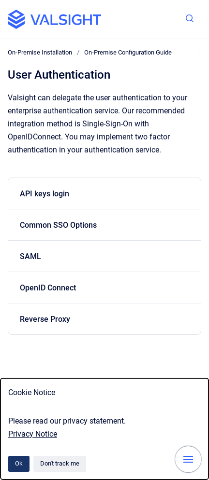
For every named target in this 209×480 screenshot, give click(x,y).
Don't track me (59, 463)
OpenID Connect (48, 287)
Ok (19, 463)
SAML (30, 256)
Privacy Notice (32, 434)
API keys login (44, 193)
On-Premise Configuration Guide (128, 52)
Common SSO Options (58, 225)
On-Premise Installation (40, 52)
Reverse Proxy (45, 319)
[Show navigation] (188, 459)
